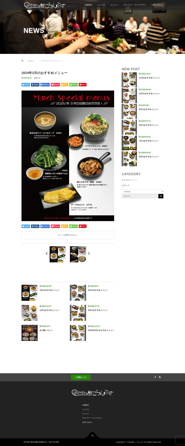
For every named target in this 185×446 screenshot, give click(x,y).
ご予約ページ (80, 377)
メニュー (114, 5)
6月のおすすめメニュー (149, 156)
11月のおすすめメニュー (149, 78)
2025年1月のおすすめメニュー (101, 330)
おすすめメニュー (129, 180)
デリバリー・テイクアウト (134, 5)
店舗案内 (88, 5)
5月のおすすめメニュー (98, 290)
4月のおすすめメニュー (50, 290)
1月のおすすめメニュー (50, 310)
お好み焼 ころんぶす (135, 442)
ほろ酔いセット (46, 330)
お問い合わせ (157, 5)
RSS (159, 377)
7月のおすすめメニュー (149, 141)
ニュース (101, 5)
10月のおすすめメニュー (149, 93)
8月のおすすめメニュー (98, 310)
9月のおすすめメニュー (149, 109)
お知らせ (37, 78)
